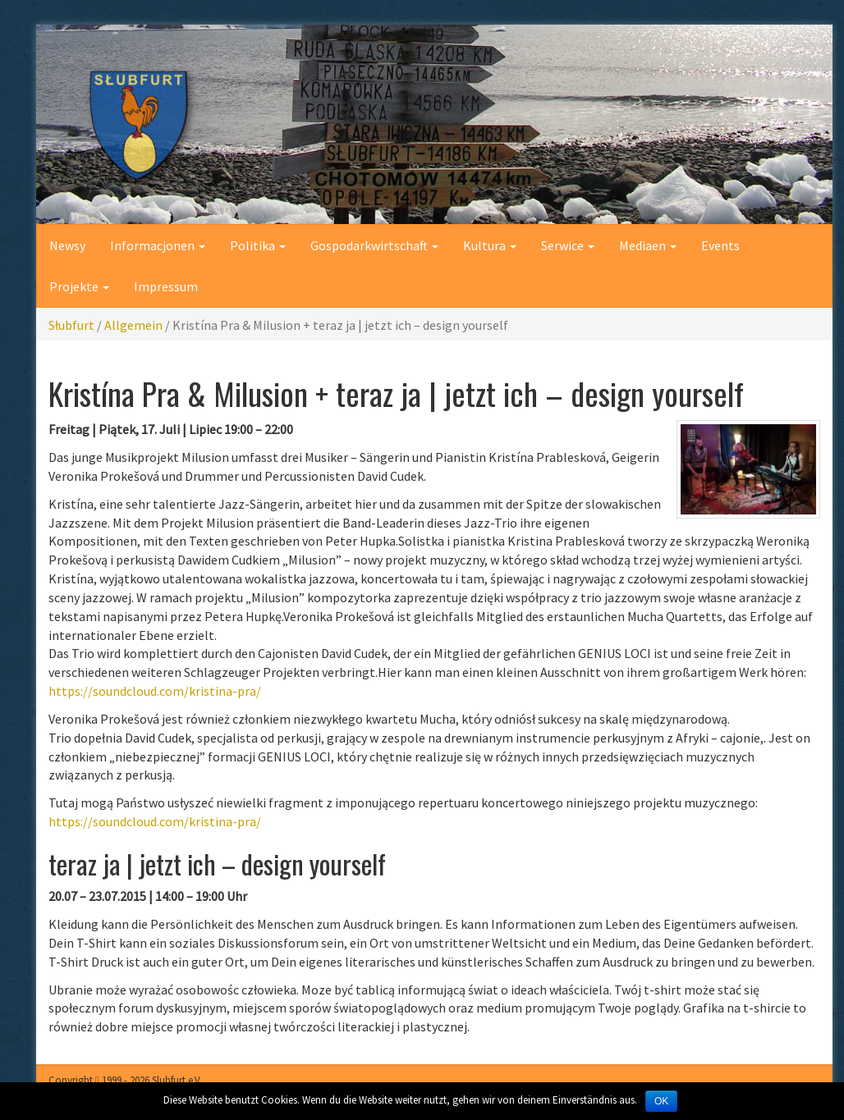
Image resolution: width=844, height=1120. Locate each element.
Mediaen (648, 245)
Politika (258, 245)
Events (720, 245)
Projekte (79, 286)
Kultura (489, 245)
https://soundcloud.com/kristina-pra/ (154, 691)
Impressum (166, 286)
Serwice (567, 245)
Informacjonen (157, 245)
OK (661, 1101)
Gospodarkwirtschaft (374, 245)
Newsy (67, 245)
